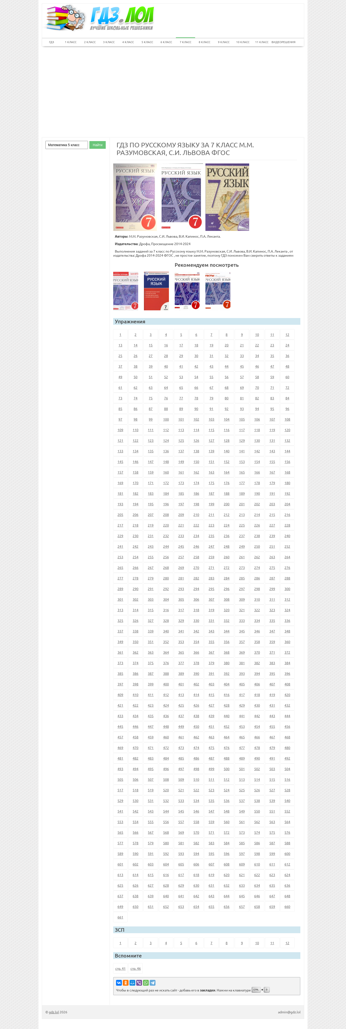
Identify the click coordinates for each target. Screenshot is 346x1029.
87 (151, 408)
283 (211, 578)
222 (196, 525)
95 (272, 408)
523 (211, 790)
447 (151, 726)
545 (181, 811)
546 (196, 811)
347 (272, 631)
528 (287, 790)
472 (166, 747)
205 (120, 514)
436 (166, 716)
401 (181, 684)
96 (287, 408)
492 (287, 758)
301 (120, 599)
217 (120, 525)
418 (257, 694)
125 (181, 440)
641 (181, 896)
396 (287, 673)
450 (196, 726)
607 (211, 864)
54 (196, 377)
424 (166, 705)
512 (226, 779)
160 (166, 472)
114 (196, 430)
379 (211, 663)
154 (257, 461)
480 (287, 747)
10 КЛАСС (242, 42)
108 (287, 419)
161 (181, 472)
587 (272, 843)
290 (135, 588)
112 (166, 430)
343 (211, 631)
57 (242, 377)
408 (287, 684)
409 (120, 694)
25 (120, 355)
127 (211, 440)
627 (151, 885)
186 (196, 493)
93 (242, 408)
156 (287, 461)
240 (287, 536)
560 (226, 822)
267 (151, 567)
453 (242, 726)
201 (242, 504)
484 (166, 758)
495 (151, 769)
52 (166, 377)
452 (226, 726)
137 (181, 451)
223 (211, 525)
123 (151, 440)
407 (272, 684)
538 (257, 800)
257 (181, 557)
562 (257, 822)
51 (151, 377)
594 (196, 853)
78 (196, 398)
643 (211, 896)
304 (166, 599)
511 (211, 779)
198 (196, 504)
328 (166, 620)
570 (196, 832)
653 (181, 906)
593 (181, 853)
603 (151, 864)
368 (226, 652)
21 (242, 345)
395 (272, 673)
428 (226, 705)
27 (151, 355)
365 (181, 652)
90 (196, 408)
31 (211, 355)
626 (135, 885)
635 (272, 885)
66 (196, 387)
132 (287, 440)
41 (181, 366)
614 (135, 875)
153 (242, 461)
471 (151, 747)
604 (166, 864)
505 (120, 779)
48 (287, 366)
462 (196, 737)
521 (181, 790)
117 (242, 430)
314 (135, 610)
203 (272, 504)
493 (120, 769)
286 (257, 578)
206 (135, 514)
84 (287, 398)
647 (272, 896)
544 (166, 811)
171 (151, 483)
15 (151, 345)
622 (257, 875)
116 (226, 430)
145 (120, 461)
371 (272, 652)
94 (257, 408)
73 (120, 398)
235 (211, 536)
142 (257, 451)
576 (287, 832)
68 (227, 387)
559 (211, 822)
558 (196, 822)
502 (257, 769)
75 (151, 398)
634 (257, 885)
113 (181, 430)
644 (226, 896)
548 (226, 811)
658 (257, 906)
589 (120, 853)
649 (120, 906)
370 (257, 652)
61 (120, 387)
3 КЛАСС (109, 42)
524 (226, 790)
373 (120, 663)
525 (242, 790)
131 (272, 440)
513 (242, 779)
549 (242, 811)
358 (257, 641)
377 (181, 663)
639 (151, 896)
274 (257, 567)
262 (257, 557)
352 (166, 641)
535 (211, 800)
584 (226, 843)
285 (242, 578)
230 (135, 536)
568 (166, 832)
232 (166, 536)
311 (272, 599)
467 (272, 737)
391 (211, 673)
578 (135, 843)
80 (227, 398)
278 (135, 578)
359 (272, 641)
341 (181, 631)
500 (226, 769)
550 (257, 811)
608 (226, 864)
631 (211, 885)
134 (135, 451)
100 (166, 419)
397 (120, 684)
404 (226, 684)
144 (287, 451)
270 (196, 567)
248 (226, 546)
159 (151, 472)
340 (166, 631)
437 (181, 716)
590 (135, 853)
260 (226, 557)
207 (151, 514)
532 (166, 800)
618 (196, 875)
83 (272, 398)
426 (196, 705)
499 (211, 769)
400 (166, 684)
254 (135, 557)
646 (257, 896)
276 (287, 567)
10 (257, 334)
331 (211, 620)
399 (151, 684)
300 (287, 588)
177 (242, 483)
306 (196, 599)
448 (166, 726)
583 (211, 843)
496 (166, 769)
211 (211, 514)
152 (226, 461)
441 (242, 716)
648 (287, 896)
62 (135, 387)
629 (181, 885)
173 (181, 483)
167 (272, 472)
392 (226, 673)
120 (287, 430)
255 (151, 557)
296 (226, 588)
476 (226, 747)
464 (226, 737)
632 (226, 885)
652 (166, 906)
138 (196, 451)
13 (120, 345)
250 (257, 546)
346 (257, 631)
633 (242, 885)
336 (287, 620)
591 (151, 853)
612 (287, 864)
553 (120, 822)
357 (242, 641)
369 (242, 652)
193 (120, 504)
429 (242, 705)
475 (211, 747)
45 (242, 366)
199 (211, 504)
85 (120, 408)
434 (135, 716)
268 (166, 567)
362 (135, 652)
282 (196, 578)
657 (242, 906)
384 (287, 663)
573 (242, 832)
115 (211, 430)
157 (120, 472)
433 (120, 716)
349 (120, 641)
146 (135, 461)
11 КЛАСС (261, 42)
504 (287, 769)
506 (135, 779)
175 (211, 483)
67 (211, 387)
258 (196, 557)
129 (242, 440)
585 (242, 843)
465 (242, 737)
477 (242, 747)
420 (287, 694)
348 (287, 631)
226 (257, 525)
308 (226, 599)
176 (226, 483)
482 (135, 758)
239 (272, 536)
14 (135, 345)
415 (211, 694)
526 (257, 790)
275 (272, 567)
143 (272, 451)
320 (226, 610)
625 (120, 885)
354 (196, 641)
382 (257, 663)
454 (257, 726)
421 (120, 705)
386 (135, 673)
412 (166, 694)
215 (272, 514)
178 (257, 483)
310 (257, 599)
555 (151, 822)
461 (181, 737)
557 (181, 822)
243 (151, 546)
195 (151, 504)
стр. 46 (135, 968)
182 (135, 493)
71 (272, 387)
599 (272, 853)
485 (181, 758)
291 (151, 588)
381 (242, 663)
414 (196, 694)
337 (120, 631)
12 (287, 334)
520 (166, 790)
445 (120, 726)
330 (196, 620)
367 (211, 652)
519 (151, 790)
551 (272, 811)
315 (151, 610)
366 (196, 652)
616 (166, 875)
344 (226, 631)
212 (226, 514)
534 (196, 800)
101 (181, 419)
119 (272, 430)
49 (120, 377)
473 (181, 747)
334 (257, 620)
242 (135, 546)
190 (257, 493)
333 (242, 620)
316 (166, 610)
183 (151, 493)
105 (242, 419)
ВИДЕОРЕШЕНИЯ (281, 42)
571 (211, 832)
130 (257, 440)
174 (196, 483)
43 (211, 366)
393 (242, 673)
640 (166, 896)
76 (166, 398)
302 (135, 599)
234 (196, 536)
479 (272, 747)
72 (287, 387)
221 (181, 525)
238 (257, 536)
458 (135, 737)
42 (196, 366)
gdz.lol (54, 1012)
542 (135, 811)
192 (287, 493)
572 (226, 832)
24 (287, 345)
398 (135, 684)
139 (211, 451)
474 (196, 747)
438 (196, 716)
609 (242, 864)
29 (181, 355)
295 (211, 588)
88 (166, 408)
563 (272, 822)
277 (120, 578)
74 (135, 398)
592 (166, 853)
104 (226, 419)
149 (181, 461)
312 (287, 599)
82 (257, 398)
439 (211, 716)
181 (120, 493)
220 (166, 525)
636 (287, 885)
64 (166, 387)
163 (211, 472)
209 (181, 514)
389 (181, 673)
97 (120, 419)
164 (226, 472)
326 (135, 620)
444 (287, 716)
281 (181, 578)
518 (135, 790)
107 (272, 419)
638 (135, 896)
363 (151, 652)
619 (211, 875)
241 (120, 546)
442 (257, 716)
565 (120, 832)
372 (287, 652)
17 (181, 345)
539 (272, 800)
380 (226, 663)
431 (272, 705)
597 (242, 853)
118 (257, 430)
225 (242, 525)
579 (151, 843)
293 (181, 588)
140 (226, 451)
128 (226, 440)
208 (166, 514)
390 (196, 673)
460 (166, 737)
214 (257, 514)
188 (226, 493)
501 (242, 769)
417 (242, 694)
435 (151, 716)
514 (257, 779)
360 (287, 641)
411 (151, 694)
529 (120, 800)
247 (211, 546)
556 (166, 822)
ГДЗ (51, 42)
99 (151, 419)
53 (181, 377)
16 (166, 345)
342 (196, 631)
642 (196, 896)
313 (120, 610)
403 (211, 684)
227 (272, 525)
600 (287, 853)
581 (181, 843)
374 (135, 663)
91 (211, 408)
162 (196, 472)
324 (287, 610)
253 (120, 557)
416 (226, 694)
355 (211, 641)
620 (226, 875)
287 (272, 578)
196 (166, 504)
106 (257, 419)
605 (181, 864)
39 (151, 366)
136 (166, 451)
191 (272, 493)
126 (196, 440)
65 (181, 387)
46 (257, 366)
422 (135, 705)
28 (166, 355)
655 (211, 906)
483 (151, 758)
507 (151, 779)
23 (272, 345)
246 (196, 546)
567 (151, 832)
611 (272, 864)
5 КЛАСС (147, 42)
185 (181, 493)
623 (272, 875)
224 (226, 525)
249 (242, 546)
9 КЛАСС (223, 42)
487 (211, 758)
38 (135, 366)
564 (287, 822)
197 (181, 504)
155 (272, 461)
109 (120, 430)
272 (226, 567)
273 (242, 567)
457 (120, 737)
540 (287, 800)
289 (120, 588)
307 (211, 599)
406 (257, 684)
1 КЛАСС (70, 42)
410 (135, 694)
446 (135, 726)
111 (151, 430)
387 (151, 673)
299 (272, 588)
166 (257, 472)
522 (196, 790)
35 (272, 355)
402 (196, 684)
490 (257, 758)
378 (196, 663)
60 (287, 377)
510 (196, 779)
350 (135, 641)
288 (287, 578)
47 (272, 366)
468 (287, 737)
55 (211, 377)
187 (211, 493)
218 (135, 525)
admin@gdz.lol (289, 1012)
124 (166, 440)
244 (166, 546)
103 (211, 419)
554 (135, 822)
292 (166, 588)
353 (181, 641)
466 (257, 737)
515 (272, 779)
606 (196, 864)
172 (166, 483)
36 (287, 355)
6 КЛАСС (166, 42)
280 (166, 578)
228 (287, 525)
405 (242, 684)
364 (166, 652)
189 (242, 493)
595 (211, 853)
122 (135, 440)
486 (196, 758)
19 (211, 345)
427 (211, 705)
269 (181, 567)
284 (226, 578)
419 (272, 694)
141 (242, 451)
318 (196, 610)
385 (120, 673)
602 (135, 864)
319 (211, 610)
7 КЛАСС (185, 42)
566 (135, 832)
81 (242, 398)
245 (181, 546)
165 (242, 472)
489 (242, 758)
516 (287, 779)
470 (135, 747)
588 (287, 843)
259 (211, 557)
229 (120, 536)
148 (166, 461)
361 (120, 652)
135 (151, 451)
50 (135, 377)
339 (151, 631)
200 (226, 504)
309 (242, 599)
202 (257, 504)
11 (272, 334)
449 (181, 726)
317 (181, 610)
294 (196, 588)
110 (135, 430)
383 (272, 663)
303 (151, 599)
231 (151, 536)
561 (242, 822)
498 (196, 769)
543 (151, 811)
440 (226, 716)
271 (211, 567)
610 (257, 864)
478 (257, 747)
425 (181, 705)
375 (151, 663)
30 (196, 355)
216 (287, 514)
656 (226, 906)
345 (242, 631)
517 (120, 790)
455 (272, 726)
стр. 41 (120, 968)
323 (272, 610)
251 (272, 546)
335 (272, 620)
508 (166, 779)
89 (181, 408)
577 (120, 843)
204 (287, 504)
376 (166, 663)
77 (181, 398)
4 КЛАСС (128, 42)
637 (120, 896)
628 (166, 885)
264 (287, 557)
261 (242, 557)
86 (135, 408)
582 (196, 843)
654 (196, 906)
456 (287, 726)
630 (196, 885)
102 (196, 419)
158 (135, 472)
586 (257, 843)
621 (242, 875)
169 (120, 483)
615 (151, 875)
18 (196, 345)
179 (272, 483)
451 (211, 726)
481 (120, 758)
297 (242, 588)
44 (227, 366)
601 (120, 864)
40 (166, 366)
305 (181, 599)
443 (272, 716)
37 (120, 366)
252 (287, 546)
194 (135, 504)
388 (166, 673)
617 (181, 875)
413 (181, 694)
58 (257, 377)
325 (120, 620)
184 (166, 493)
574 (257, 832)
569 (181, 832)
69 (242, 387)
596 (226, 853)
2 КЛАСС (90, 42)
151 (211, 461)
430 (257, 705)
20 (227, 345)
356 (226, 641)
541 (120, 811)
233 (181, 536)
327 (151, 620)
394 (257, 673)
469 (120, 747)
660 (287, 906)
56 (227, 377)
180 (287, 483)
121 (120, 440)
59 (272, 377)
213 (242, 514)
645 (242, 896)
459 (151, 737)
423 (151, 705)
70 (257, 387)
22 (257, 345)
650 (135, 906)
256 (166, 557)
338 (135, 631)
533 (181, 800)
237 (242, 536)
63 (151, 387)
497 (181, 769)
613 (120, 875)
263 (272, 557)
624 (287, 875)
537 (242, 800)
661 (120, 917)
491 (272, 758)
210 (196, 514)
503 (272, 769)
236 (226, 536)
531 (151, 800)
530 (135, 800)
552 (287, 811)
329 (181, 620)
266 (135, 567)
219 (151, 525)
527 (272, 790)
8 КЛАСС (204, 42)
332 (226, 620)
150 (196, 461)
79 (211, 398)
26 (135, 355)
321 (242, 610)
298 (257, 588)
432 (287, 705)
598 (257, 853)
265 (120, 567)
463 (211, 737)
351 (151, 641)
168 (287, 472)
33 (242, 355)
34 (257, 355)
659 (272, 906)
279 (151, 578)
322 (257, 610)
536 (226, 800)
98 (135, 419)
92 (227, 408)
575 (272, 832)
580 (166, 843)
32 (227, 355)
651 (151, 906)
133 (120, 451)
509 (181, 779)
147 (151, 461)
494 (135, 769)
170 (135, 483)
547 (211, 811)
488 (226, 758)
